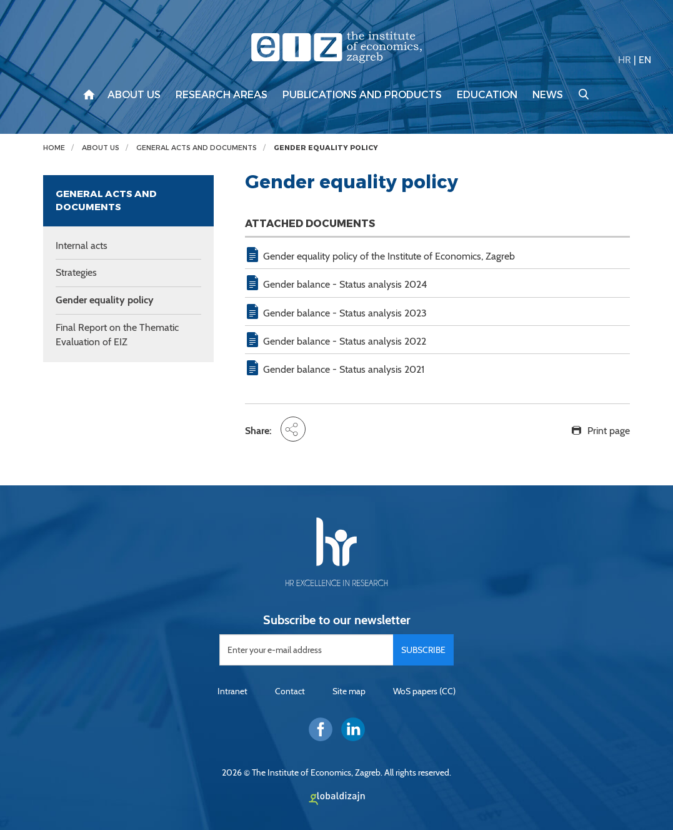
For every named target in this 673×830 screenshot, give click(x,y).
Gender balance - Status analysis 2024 (345, 284)
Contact (290, 691)
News (547, 95)
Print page (608, 431)
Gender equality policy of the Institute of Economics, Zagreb (389, 256)
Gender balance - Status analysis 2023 (345, 313)
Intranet (232, 691)
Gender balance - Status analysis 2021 (343, 369)
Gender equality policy (326, 148)
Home (54, 148)
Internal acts (81, 245)
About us (134, 95)
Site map (349, 691)
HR (624, 60)
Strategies (76, 272)
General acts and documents (196, 148)
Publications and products (362, 95)
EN (645, 60)
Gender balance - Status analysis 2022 (344, 341)
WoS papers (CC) (424, 691)
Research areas (221, 95)
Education (487, 95)
